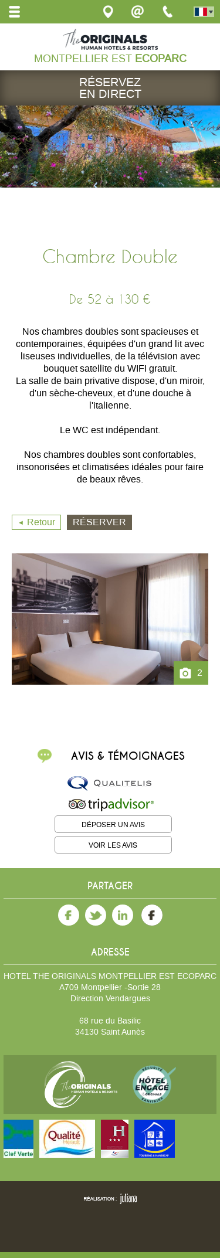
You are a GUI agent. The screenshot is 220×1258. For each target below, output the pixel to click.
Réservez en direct (110, 87)
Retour (41, 522)
